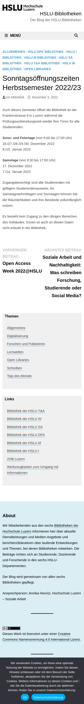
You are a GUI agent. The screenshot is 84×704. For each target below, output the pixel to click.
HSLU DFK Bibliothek (46, 51)
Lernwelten (15, 352)
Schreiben (14, 368)
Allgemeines (13, 51)
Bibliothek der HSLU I (23, 451)
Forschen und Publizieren (26, 344)
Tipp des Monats (19, 376)
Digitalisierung (17, 336)
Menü (13, 35)
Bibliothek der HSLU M (24, 443)
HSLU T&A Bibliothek (42, 63)
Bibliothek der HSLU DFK (26, 435)
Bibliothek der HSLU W (24, 419)
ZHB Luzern (16, 459)
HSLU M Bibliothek (40, 57)
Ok (25, 697)
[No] (78, 681)
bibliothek (17, 97)
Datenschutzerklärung (48, 697)
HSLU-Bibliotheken (61, 13)
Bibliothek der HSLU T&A (26, 411)
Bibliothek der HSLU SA (25, 427)
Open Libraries (37, 69)
